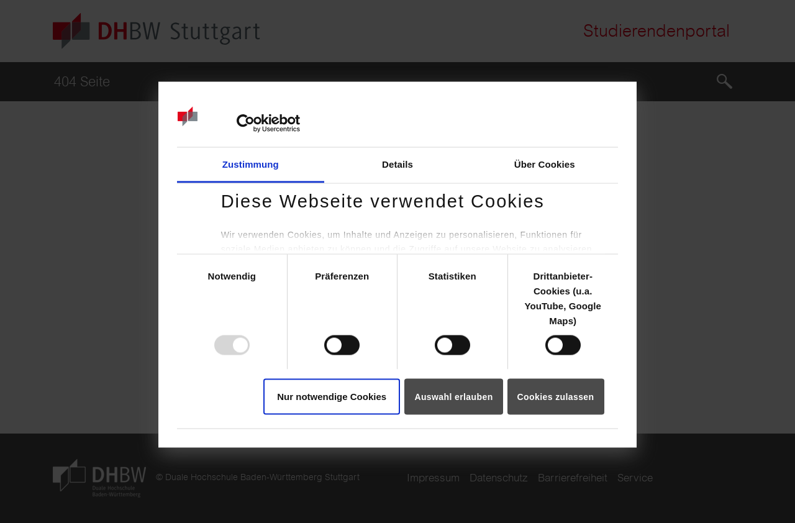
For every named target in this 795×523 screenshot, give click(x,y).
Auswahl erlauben (453, 396)
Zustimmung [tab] (250, 163)
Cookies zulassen (555, 396)
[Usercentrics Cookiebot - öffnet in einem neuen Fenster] (245, 123)
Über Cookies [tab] (544, 163)
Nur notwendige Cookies (331, 396)
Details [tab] (397, 163)
